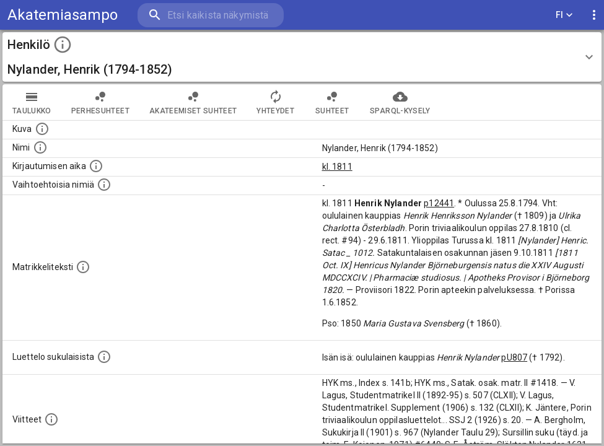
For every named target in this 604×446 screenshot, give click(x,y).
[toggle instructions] (62, 45)
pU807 (514, 357)
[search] (211, 15)
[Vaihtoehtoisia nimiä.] (104, 185)
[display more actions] (594, 15)
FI (564, 15)
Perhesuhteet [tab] (100, 102)
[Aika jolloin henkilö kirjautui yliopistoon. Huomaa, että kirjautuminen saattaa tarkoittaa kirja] (96, 166)
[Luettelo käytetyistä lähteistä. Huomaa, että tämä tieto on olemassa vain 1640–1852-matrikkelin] (51, 419)
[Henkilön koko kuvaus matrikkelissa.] (83, 267)
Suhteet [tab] (332, 102)
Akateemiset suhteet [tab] (193, 102)
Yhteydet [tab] (275, 102)
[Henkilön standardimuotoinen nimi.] (40, 147)
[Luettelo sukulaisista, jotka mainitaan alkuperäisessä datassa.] (104, 357)
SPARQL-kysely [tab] (400, 102)
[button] (302, 57)
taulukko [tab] (31, 102)
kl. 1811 (337, 167)
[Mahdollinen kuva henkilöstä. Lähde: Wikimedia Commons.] (42, 129)
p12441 (439, 203)
